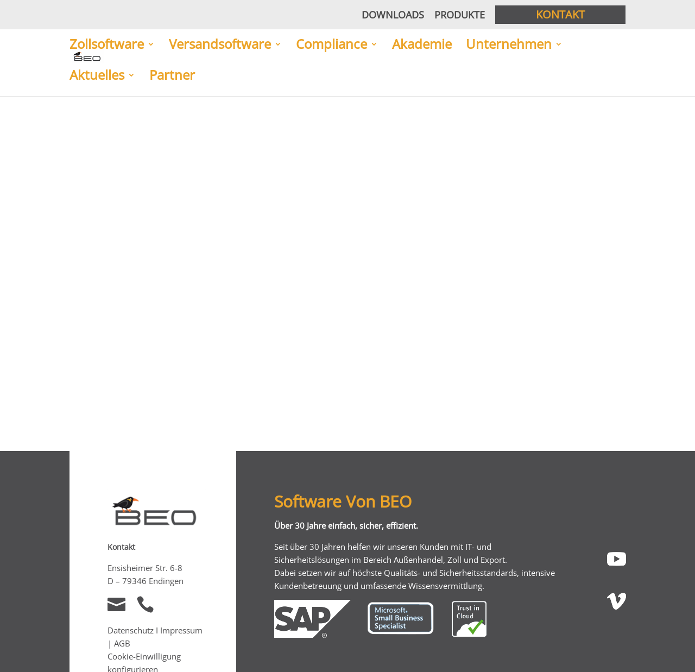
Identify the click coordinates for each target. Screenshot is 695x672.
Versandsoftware (220, 45)
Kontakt (560, 14)
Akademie (422, 45)
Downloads (393, 14)
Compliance (331, 45)
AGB (122, 643)
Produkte (459, 14)
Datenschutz (131, 630)
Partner (172, 76)
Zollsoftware (107, 45)
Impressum (181, 630)
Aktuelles (97, 76)
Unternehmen (509, 45)
